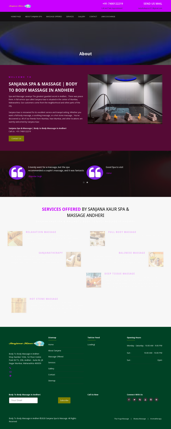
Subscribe (64, 400)
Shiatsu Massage (139, 419)
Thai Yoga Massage (121, 419)
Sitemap (51, 380)
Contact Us (16, 138)
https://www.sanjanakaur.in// (24, 375)
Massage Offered (54, 16)
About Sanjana (54, 350)
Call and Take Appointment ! (112, 8)
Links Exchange (108, 16)
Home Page (16, 16)
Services (70, 16)
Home (51, 344)
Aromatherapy (155, 419)
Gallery (81, 16)
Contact (93, 16)
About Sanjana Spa (33, 16)
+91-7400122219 (19, 368)
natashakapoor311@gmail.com (150, 8)
